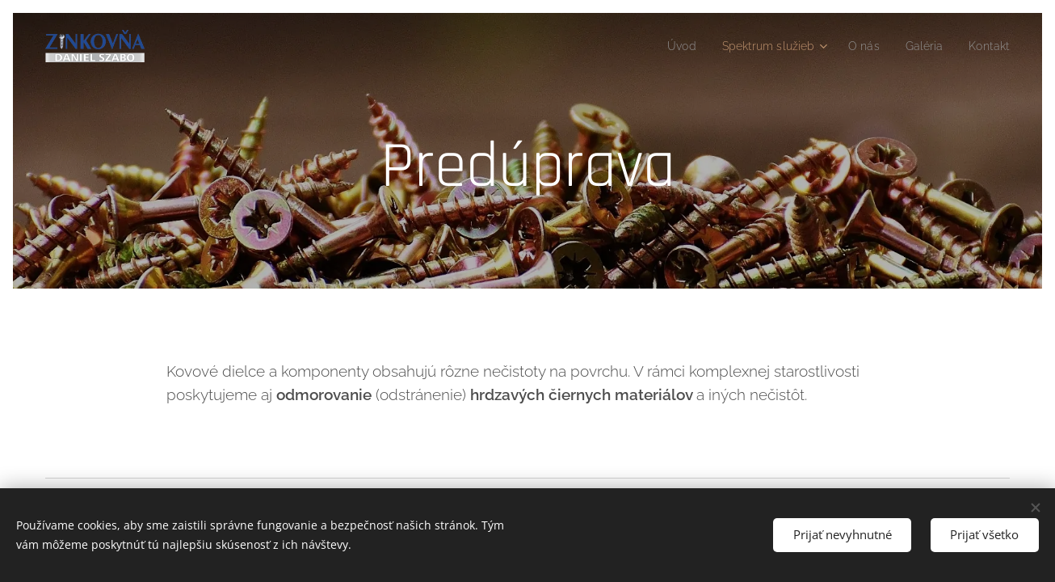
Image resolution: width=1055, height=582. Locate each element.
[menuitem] (663, 46)
